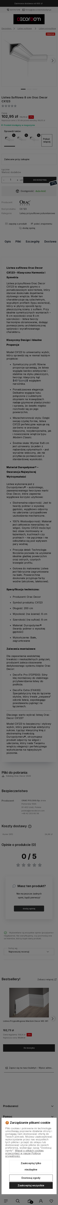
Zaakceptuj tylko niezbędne (31, 1166)
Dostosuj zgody (30, 1177)
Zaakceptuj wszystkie (31, 1185)
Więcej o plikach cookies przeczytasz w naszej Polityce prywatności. (24, 1153)
